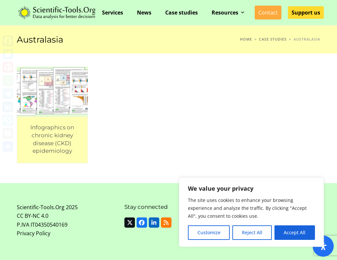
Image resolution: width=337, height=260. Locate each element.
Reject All (252, 232)
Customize (208, 232)
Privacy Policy (33, 233)
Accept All (294, 232)
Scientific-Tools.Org (41, 207)
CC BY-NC (28, 215)
